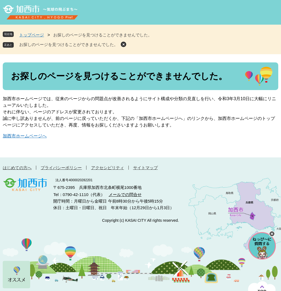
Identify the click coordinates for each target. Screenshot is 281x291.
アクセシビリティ (107, 167)
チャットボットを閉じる (272, 234)
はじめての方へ (17, 167)
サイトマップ (145, 167)
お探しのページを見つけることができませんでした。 (68, 44)
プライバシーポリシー (61, 167)
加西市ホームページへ (25, 136)
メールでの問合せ (125, 194)
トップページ (31, 35)
